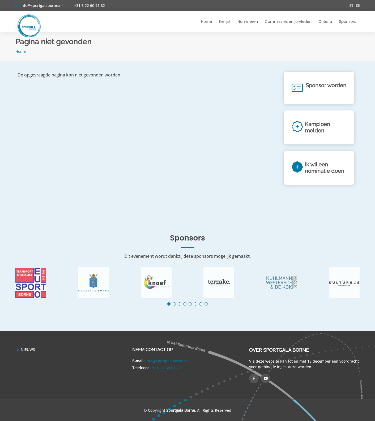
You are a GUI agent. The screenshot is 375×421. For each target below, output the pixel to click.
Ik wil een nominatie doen (324, 167)
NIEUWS (28, 349)
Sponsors (347, 21)
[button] (169, 304)
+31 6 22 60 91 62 (165, 367)
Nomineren (247, 21)
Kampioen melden (317, 127)
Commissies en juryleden (288, 21)
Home (206, 21)
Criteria (325, 21)
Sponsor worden (326, 85)
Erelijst (225, 21)
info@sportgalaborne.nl (167, 360)
